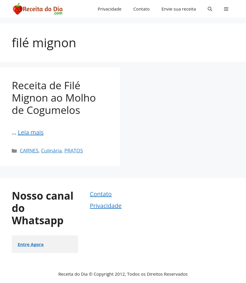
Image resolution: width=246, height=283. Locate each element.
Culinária (51, 150)
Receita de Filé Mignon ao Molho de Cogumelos (54, 97)
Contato (141, 9)
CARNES (29, 150)
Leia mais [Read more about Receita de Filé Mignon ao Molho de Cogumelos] (31, 132)
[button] (210, 9)
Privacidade (110, 9)
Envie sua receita (179, 9)
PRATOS (73, 150)
